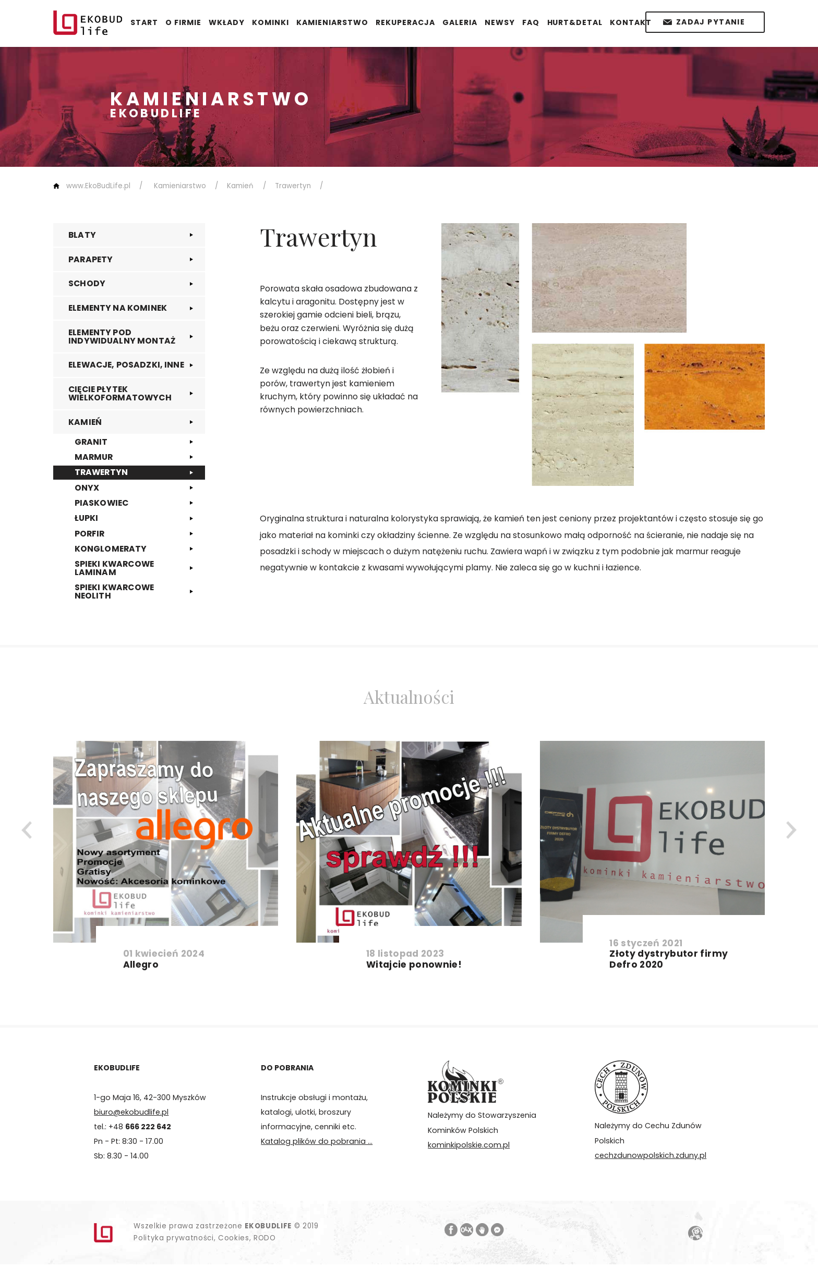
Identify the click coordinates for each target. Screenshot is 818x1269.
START (144, 22)
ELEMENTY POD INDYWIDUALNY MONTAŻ (121, 336)
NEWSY (500, 22)
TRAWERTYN (101, 472)
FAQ (530, 22)
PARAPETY (90, 259)
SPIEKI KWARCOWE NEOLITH (114, 591)
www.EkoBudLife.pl (98, 186)
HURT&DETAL (575, 22)
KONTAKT (631, 22)
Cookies (233, 1238)
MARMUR (94, 457)
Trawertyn (293, 186)
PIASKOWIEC (102, 502)
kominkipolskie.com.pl (469, 1145)
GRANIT (91, 441)
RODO (265, 1238)
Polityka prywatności (173, 1238)
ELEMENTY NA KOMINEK (117, 307)
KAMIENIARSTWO (332, 22)
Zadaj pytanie (710, 22)
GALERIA (459, 22)
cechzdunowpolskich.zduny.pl (650, 1155)
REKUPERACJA (405, 22)
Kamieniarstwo (180, 186)
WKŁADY (227, 22)
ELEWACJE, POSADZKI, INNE (126, 364)
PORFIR (90, 533)
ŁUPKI (87, 518)
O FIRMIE (183, 22)
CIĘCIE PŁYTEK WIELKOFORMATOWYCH (120, 393)
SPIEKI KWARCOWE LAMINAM (114, 568)
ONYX (87, 487)
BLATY (82, 234)
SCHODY (86, 283)
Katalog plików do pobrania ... (316, 1141)
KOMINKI (270, 22)
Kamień (240, 186)
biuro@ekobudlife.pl (131, 1112)
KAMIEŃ (85, 422)
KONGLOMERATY (111, 548)
